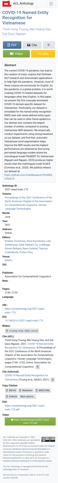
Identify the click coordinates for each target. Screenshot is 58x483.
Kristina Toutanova (15, 241)
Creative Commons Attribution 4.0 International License (27, 461)
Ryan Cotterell (30, 248)
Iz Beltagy (44, 244)
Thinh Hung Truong (15, 29)
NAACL (9, 260)
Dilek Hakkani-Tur (28, 244)
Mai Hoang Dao (40, 29)
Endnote (11, 396)
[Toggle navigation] (51, 4)
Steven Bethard (13, 248)
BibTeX (11, 390)
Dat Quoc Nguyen (14, 34)
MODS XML (43, 390)
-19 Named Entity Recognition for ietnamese (25, 17)
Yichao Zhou (26, 252)
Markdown (25, 390)
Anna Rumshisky (35, 241)
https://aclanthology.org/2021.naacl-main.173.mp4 (30, 421)
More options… (27, 396)
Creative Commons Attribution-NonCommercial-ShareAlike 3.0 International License (29, 449)
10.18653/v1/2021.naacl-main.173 (24, 320)
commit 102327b (10, 478)
